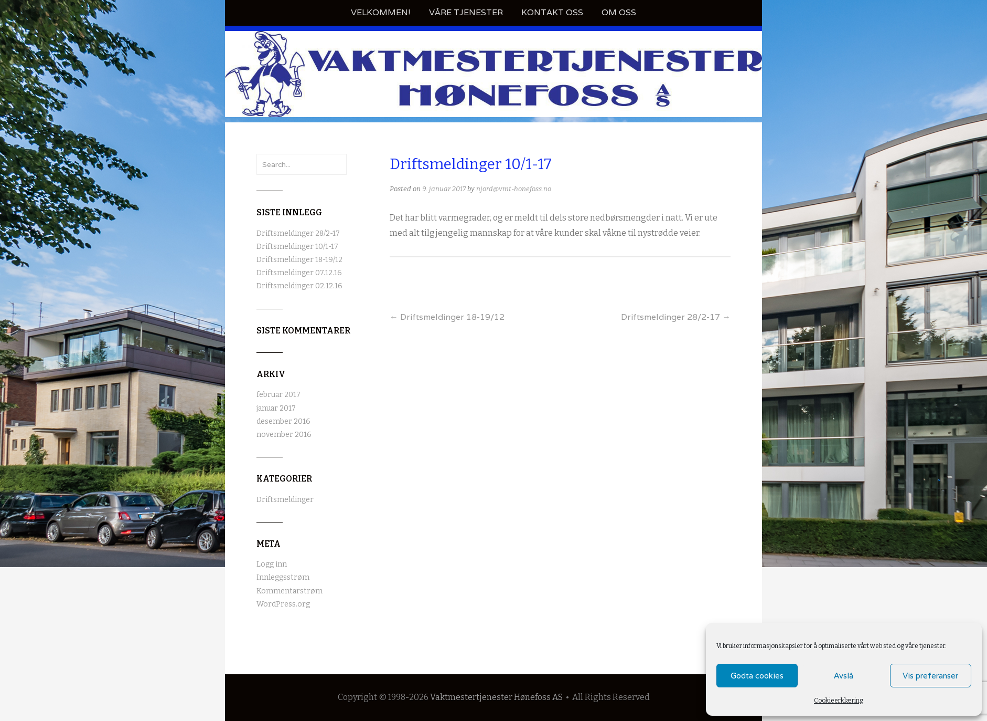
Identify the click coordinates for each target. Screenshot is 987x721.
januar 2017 (276, 408)
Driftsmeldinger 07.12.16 (299, 272)
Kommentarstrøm (289, 591)
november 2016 (284, 434)
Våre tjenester (466, 12)
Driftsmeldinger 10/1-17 (297, 246)
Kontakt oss (552, 12)
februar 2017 (278, 394)
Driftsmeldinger (285, 499)
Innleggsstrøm (282, 577)
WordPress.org (283, 604)
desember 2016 (283, 421)
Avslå (843, 676)
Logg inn (271, 564)
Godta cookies (757, 676)
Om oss (619, 12)
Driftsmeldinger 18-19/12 (447, 316)
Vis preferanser (930, 676)
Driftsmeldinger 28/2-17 (676, 316)
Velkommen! (381, 12)
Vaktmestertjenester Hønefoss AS (496, 697)
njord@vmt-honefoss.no (513, 189)
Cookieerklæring (838, 700)
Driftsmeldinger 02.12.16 (299, 285)
